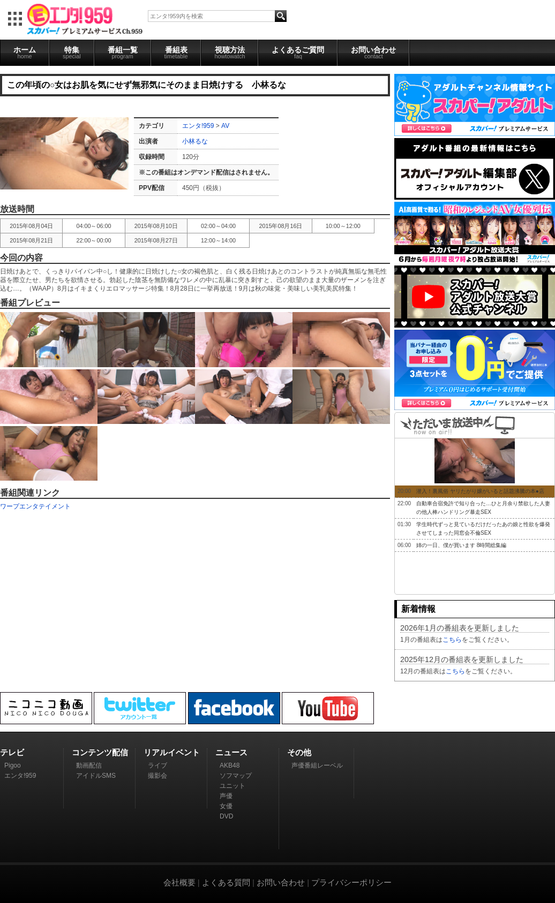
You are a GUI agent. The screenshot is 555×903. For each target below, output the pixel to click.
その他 (299, 752)
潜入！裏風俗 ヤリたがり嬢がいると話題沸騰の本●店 (480, 491)
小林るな (195, 141)
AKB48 (229, 765)
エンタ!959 (198, 126)
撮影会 (157, 775)
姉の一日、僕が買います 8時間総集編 (461, 545)
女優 (226, 806)
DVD (226, 816)
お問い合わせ (373, 52)
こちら (452, 639)
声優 (226, 796)
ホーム (24, 52)
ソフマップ (236, 775)
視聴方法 (229, 52)
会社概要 (179, 882)
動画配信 (89, 765)
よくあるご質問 (298, 52)
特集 (72, 52)
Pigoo (12, 765)
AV (225, 126)
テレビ (12, 752)
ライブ (157, 765)
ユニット (232, 786)
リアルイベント (172, 752)
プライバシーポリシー (351, 882)
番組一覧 (123, 52)
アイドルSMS (96, 775)
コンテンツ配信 (100, 752)
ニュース (231, 752)
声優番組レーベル (317, 765)
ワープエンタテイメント (35, 506)
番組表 (176, 52)
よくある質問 (226, 882)
